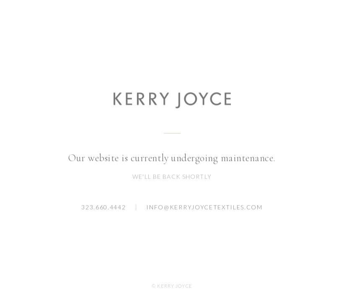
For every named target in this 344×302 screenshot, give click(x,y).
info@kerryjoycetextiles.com (204, 207)
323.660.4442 (103, 207)
